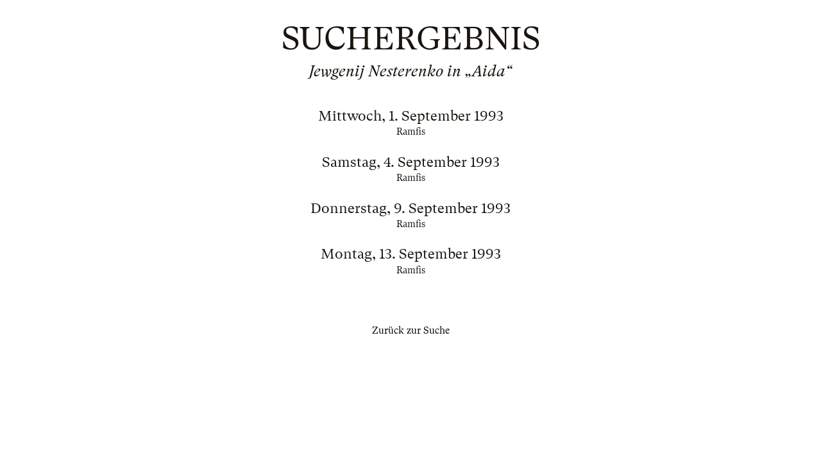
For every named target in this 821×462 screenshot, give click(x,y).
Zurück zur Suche (411, 330)
